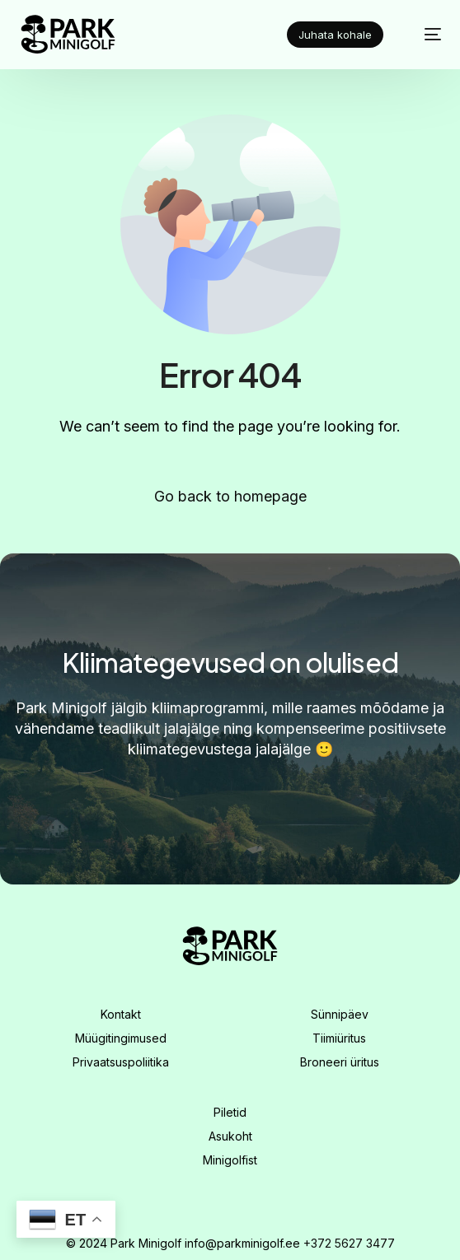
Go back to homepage (230, 496)
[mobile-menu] (423, 34)
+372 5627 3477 (349, 1243)
